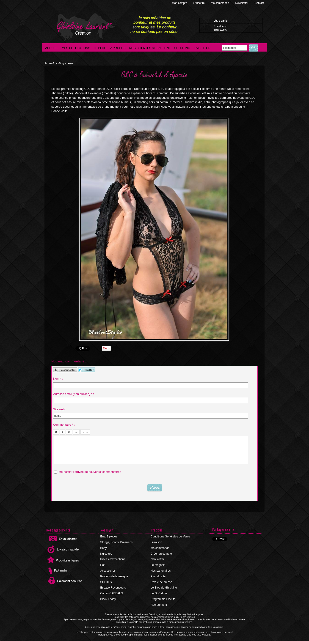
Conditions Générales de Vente (170, 536)
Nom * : (58, 378)
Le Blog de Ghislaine (163, 586)
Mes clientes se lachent (150, 48)
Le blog (100, 48)
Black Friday (108, 597)
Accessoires (107, 569)
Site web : (59, 409)
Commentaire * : (64, 424)
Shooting (182, 48)
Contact (259, 3)
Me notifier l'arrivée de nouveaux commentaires (89, 471)
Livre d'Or (202, 48)
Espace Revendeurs (112, 586)
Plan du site (158, 575)
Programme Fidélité (163, 597)
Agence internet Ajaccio (167, 639)
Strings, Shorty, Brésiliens (116, 542)
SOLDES (106, 580)
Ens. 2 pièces (108, 536)
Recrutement (159, 602)
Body (103, 547)
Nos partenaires (160, 569)
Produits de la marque (113, 575)
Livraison (156, 542)
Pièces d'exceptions (112, 558)
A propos (118, 48)
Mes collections (76, 48)
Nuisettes (106, 553)
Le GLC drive (159, 591)
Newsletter (242, 3)
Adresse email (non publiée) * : (73, 393)
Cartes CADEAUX (111, 591)
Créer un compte (161, 553)
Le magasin (158, 564)
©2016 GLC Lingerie (141, 639)
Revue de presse (161, 580)
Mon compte (180, 3)
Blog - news (65, 63)
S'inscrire (199, 3)
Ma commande (220, 3)
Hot (102, 564)
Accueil (51, 48)
